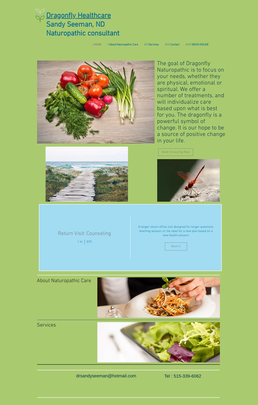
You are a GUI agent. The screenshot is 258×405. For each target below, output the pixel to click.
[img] (176, 237)
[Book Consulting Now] (175, 152)
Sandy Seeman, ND (75, 24)
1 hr (80, 242)
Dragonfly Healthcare (78, 15)
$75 (89, 242)
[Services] (56, 325)
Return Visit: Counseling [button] (84, 234)
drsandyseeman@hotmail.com (106, 375)
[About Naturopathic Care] (64, 281)
